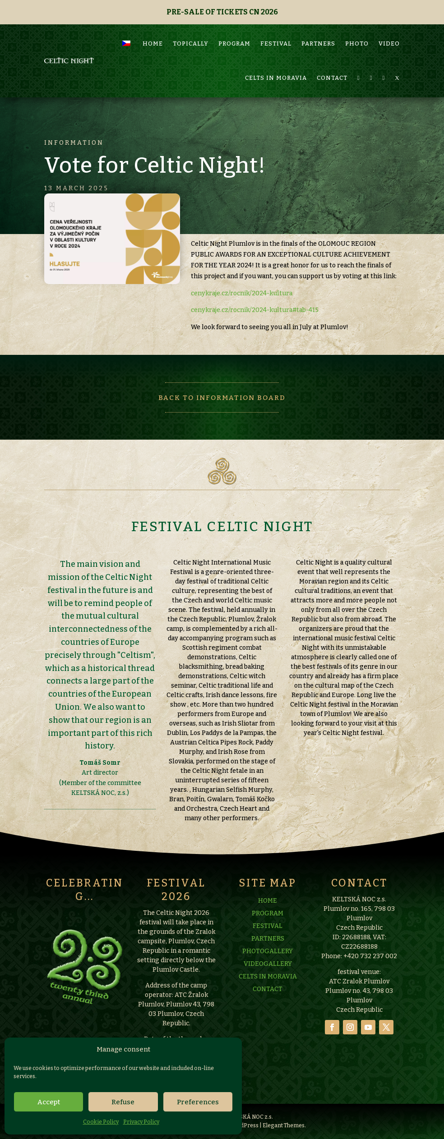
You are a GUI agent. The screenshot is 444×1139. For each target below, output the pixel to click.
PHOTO (357, 19)
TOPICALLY (190, 19)
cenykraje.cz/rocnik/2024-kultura (241, 293)
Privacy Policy (141, 1122)
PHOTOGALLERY (267, 997)
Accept (48, 1102)
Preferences (198, 1102)
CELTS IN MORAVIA (276, 53)
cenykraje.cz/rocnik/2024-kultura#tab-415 (255, 310)
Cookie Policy (101, 1122)
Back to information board (222, 398)
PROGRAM (234, 19)
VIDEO (389, 19)
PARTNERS (318, 19)
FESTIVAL (275, 19)
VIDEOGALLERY (268, 1010)
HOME (153, 19)
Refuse (122, 1102)
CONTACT (332, 53)
